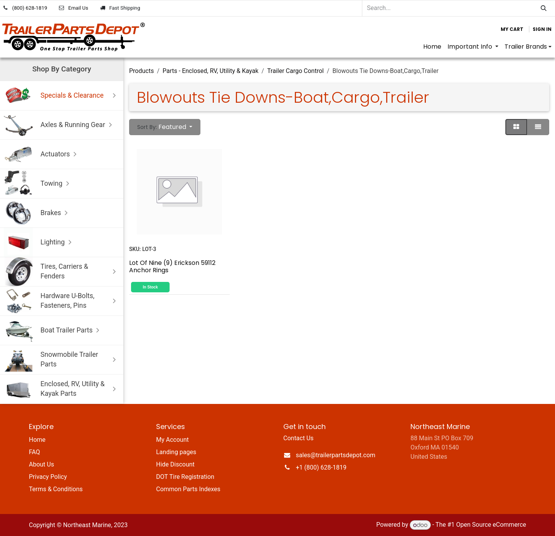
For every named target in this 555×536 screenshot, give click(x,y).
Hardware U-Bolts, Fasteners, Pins (61, 301)
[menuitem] (432, 46)
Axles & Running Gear (60, 124)
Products (141, 71)
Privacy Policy (48, 476)
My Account (172, 439)
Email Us (78, 8)
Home (37, 439)
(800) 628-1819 (29, 8)
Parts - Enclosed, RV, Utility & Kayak (211, 71)
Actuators (42, 154)
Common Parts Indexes (188, 489)
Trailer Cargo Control (295, 71)
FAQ (34, 452)
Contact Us (298, 438)
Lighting (39, 242)
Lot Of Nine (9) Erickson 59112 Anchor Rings (172, 266)
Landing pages (176, 452)
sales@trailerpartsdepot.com (335, 455)
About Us (41, 464)
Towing (38, 183)
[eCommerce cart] (512, 29)
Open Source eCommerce (491, 525)
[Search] (544, 8)
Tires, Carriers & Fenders (61, 271)
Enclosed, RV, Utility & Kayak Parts (61, 389)
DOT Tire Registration (185, 476)
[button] (164, 127)
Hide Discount (175, 464)
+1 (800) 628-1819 (321, 467)
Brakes (37, 212)
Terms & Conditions (56, 489)
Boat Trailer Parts (53, 330)
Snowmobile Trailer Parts (61, 359)
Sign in (542, 29)
